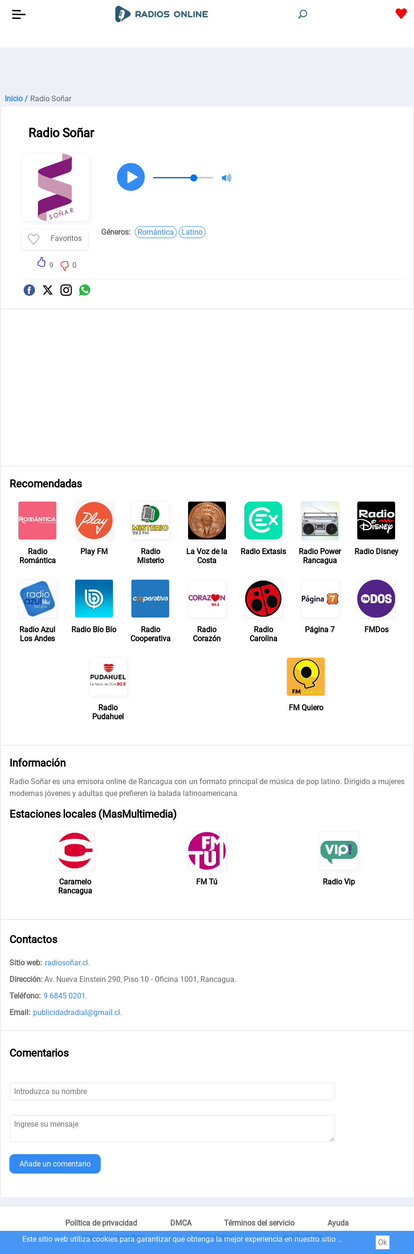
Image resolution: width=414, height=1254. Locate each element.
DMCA (180, 1223)
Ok (382, 1242)
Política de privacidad (101, 1223)
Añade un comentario (55, 1163)
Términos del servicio (259, 1223)
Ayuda (338, 1223)
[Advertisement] (207, 71)
